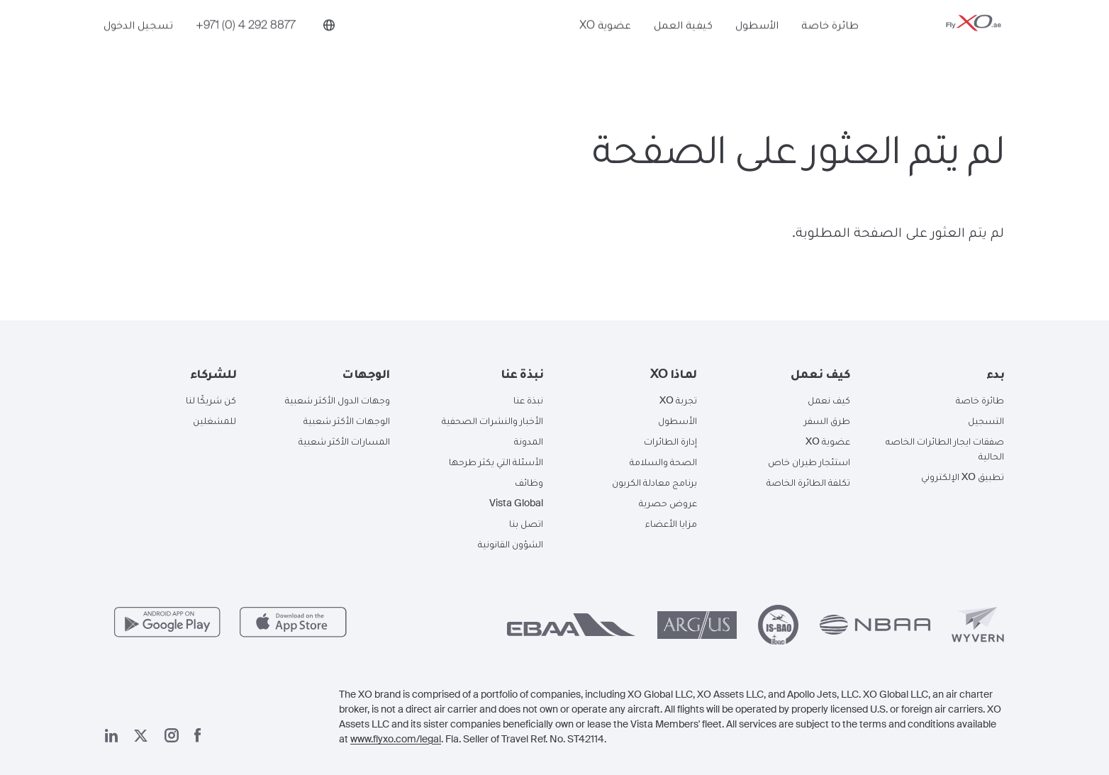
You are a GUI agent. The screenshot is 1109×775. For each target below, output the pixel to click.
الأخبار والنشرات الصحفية (492, 420)
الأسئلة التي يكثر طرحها (496, 461)
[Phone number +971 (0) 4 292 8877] (245, 47)
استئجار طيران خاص (809, 461)
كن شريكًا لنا (211, 400)
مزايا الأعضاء (671, 523)
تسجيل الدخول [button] (138, 47)
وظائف (529, 482)
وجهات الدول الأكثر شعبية (337, 400)
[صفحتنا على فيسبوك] (197, 735)
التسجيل (986, 420)
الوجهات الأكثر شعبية (346, 420)
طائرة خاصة (830, 47)
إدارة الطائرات (670, 441)
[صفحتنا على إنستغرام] (172, 735)
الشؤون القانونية (510, 543)
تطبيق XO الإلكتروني (962, 476)
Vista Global (516, 502)
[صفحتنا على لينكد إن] (111, 735)
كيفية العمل (683, 47)
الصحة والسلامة (663, 461)
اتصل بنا (526, 523)
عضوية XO (605, 47)
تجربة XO (678, 400)
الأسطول (757, 47)
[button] (938, 373)
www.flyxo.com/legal (395, 738)
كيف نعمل (829, 400)
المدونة (528, 441)
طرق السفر (827, 420)
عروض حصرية (668, 502)
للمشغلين (214, 420)
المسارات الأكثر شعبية (344, 441)
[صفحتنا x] (140, 736)
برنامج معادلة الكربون (654, 482)
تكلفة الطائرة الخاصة (808, 482)
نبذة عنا (528, 400)
